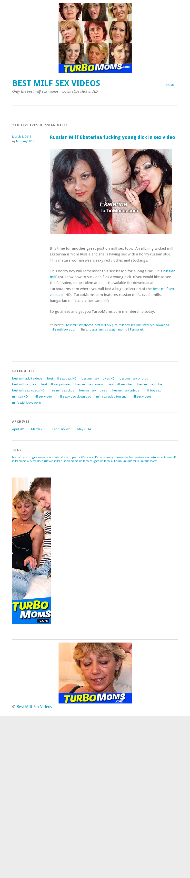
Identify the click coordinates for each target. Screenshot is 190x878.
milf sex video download (152, 325)
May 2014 (84, 429)
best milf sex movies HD (98, 378)
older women (35, 461)
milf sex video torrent (111, 396)
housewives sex (139, 457)
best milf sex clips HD (62, 378)
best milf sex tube (149, 384)
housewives (121, 457)
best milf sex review (89, 384)
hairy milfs (92, 457)
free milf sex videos (125, 390)
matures (155, 457)
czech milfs (59, 457)
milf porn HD (168, 457)
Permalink (136, 329)
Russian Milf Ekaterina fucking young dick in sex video (112, 137)
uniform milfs (130, 461)
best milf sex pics (106, 325)
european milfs (75, 457)
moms (22, 461)
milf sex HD (20, 396)
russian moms (117, 329)
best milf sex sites (120, 384)
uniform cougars (89, 461)
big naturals (19, 457)
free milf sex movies (93, 390)
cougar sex (44, 457)
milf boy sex (127, 325)
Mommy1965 (25, 141)
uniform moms (149, 461)
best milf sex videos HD (28, 390)
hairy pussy (106, 457)
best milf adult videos (27, 378)
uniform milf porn (111, 461)
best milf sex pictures (55, 384)
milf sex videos (141, 396)
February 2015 (62, 429)
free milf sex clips (62, 390)
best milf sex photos (79, 325)
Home (170, 85)
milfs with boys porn (63, 329)
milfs (15, 461)
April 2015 (19, 429)
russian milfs (97, 329)
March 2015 (39, 429)
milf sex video (42, 396)
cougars (32, 457)
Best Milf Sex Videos (56, 83)
